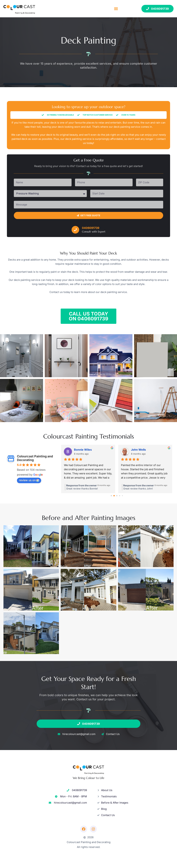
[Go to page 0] (111, 495)
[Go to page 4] (122, 495)
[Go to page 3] (119, 495)
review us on (29, 480)
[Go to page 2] (116, 495)
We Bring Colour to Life (88, 778)
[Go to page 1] (114, 495)
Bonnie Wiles (83, 449)
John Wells (138, 449)
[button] (116, 9)
